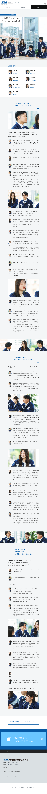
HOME (2, 751)
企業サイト (8, 7)
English (5, 767)
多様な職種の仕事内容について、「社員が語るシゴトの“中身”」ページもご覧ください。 (21, 722)
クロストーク (8, 751)
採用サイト (39, 7)
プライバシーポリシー (30, 787)
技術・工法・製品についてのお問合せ (11, 776)
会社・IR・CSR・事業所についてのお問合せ (12, 771)
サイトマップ (14, 787)
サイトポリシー (21, 787)
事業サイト (23, 7)
